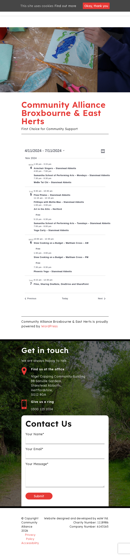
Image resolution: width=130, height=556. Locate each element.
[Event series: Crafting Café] (53, 205)
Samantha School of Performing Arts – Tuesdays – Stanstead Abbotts (72, 223)
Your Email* (34, 452)
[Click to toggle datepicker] (44, 150)
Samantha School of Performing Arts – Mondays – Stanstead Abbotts (72, 175)
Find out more (65, 6)
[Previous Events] (30, 298)
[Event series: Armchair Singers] (53, 164)
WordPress (49, 326)
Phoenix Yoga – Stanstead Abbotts (53, 271)
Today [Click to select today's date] (65, 298)
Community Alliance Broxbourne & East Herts (63, 113)
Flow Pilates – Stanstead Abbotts (52, 195)
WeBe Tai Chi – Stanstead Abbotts (53, 182)
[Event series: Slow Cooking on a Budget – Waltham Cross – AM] (55, 239)
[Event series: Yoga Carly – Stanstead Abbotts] (53, 226)
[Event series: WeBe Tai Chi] (53, 178)
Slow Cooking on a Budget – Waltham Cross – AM (61, 243)
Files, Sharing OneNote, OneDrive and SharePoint (61, 284)
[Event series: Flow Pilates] (54, 191)
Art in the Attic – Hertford (48, 209)
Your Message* (36, 466)
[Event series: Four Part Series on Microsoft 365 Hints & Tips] (54, 280)
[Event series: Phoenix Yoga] (53, 267)
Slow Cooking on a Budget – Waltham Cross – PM (61, 257)
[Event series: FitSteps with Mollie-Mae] (55, 198)
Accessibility (30, 543)
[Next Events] (101, 298)
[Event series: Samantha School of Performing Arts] (53, 171)
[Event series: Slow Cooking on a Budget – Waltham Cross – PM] (53, 253)
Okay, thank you (96, 6)
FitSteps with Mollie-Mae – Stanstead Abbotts (59, 202)
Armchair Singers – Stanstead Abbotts (55, 168)
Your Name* (34, 437)
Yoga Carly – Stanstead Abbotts (51, 230)
